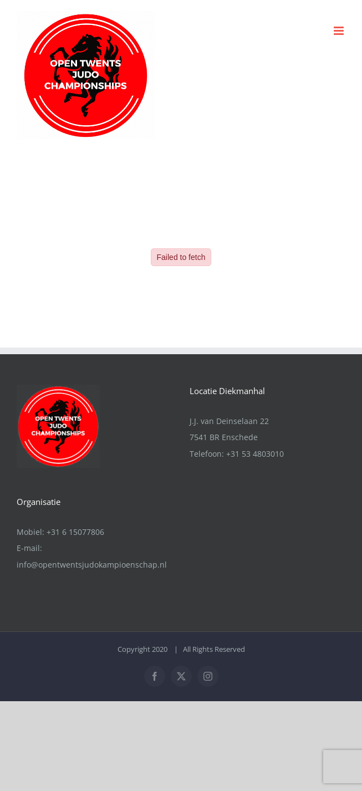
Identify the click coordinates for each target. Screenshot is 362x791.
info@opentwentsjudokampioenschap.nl (92, 564)
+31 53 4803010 (255, 453)
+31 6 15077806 (75, 532)
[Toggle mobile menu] (339, 31)
